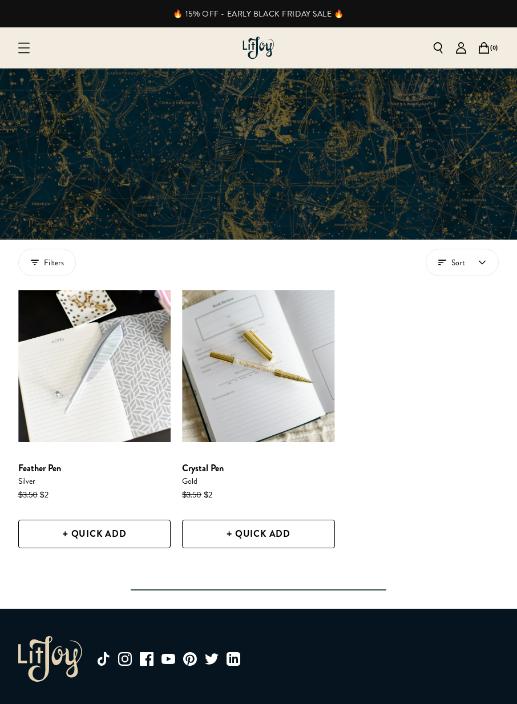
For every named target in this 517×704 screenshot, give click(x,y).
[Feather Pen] (94, 366)
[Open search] (438, 48)
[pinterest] (190, 659)
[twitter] (212, 659)
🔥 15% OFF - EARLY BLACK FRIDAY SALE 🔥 (258, 13)
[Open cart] (484, 48)
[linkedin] (233, 659)
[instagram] (125, 659)
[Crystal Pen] (258, 366)
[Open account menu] (462, 262)
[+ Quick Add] (94, 534)
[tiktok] (103, 659)
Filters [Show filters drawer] (47, 262)
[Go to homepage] (258, 48)
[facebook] (147, 659)
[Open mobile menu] (24, 48)
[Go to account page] (461, 48)
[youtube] (168, 659)
